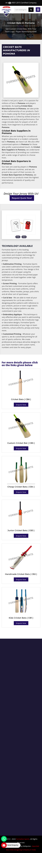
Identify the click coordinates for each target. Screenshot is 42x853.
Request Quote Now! (22, 198)
